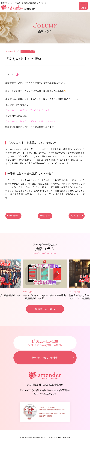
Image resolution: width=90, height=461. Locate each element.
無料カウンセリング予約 (45, 364)
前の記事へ (14, 216)
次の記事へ (75, 216)
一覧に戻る (45, 216)
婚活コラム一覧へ (45, 314)
